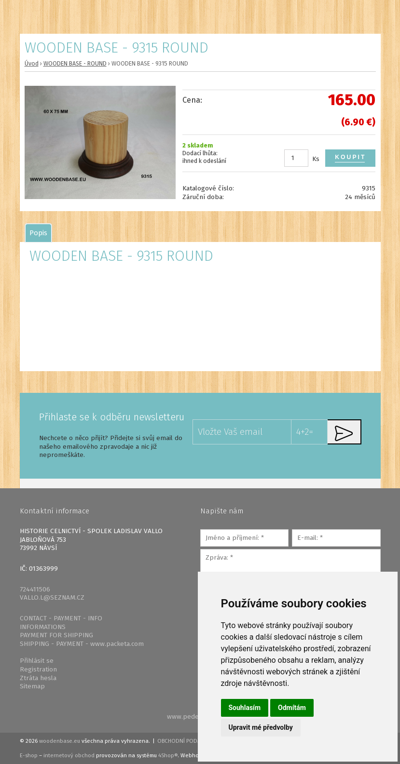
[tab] (38, 232)
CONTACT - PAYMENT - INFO (61, 618)
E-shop (29, 755)
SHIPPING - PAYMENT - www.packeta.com (82, 644)
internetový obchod (69, 755)
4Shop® (168, 755)
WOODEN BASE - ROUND (75, 63)
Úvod (32, 63)
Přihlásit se (37, 661)
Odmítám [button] (292, 707)
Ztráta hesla (38, 678)
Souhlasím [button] (245, 707)
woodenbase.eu (59, 740)
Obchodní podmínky (185, 740)
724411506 (35, 589)
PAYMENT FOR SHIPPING (56, 635)
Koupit (350, 157)
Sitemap (32, 686)
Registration (38, 669)
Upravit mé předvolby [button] (261, 727)
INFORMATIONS (43, 627)
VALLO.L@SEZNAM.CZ (52, 597)
